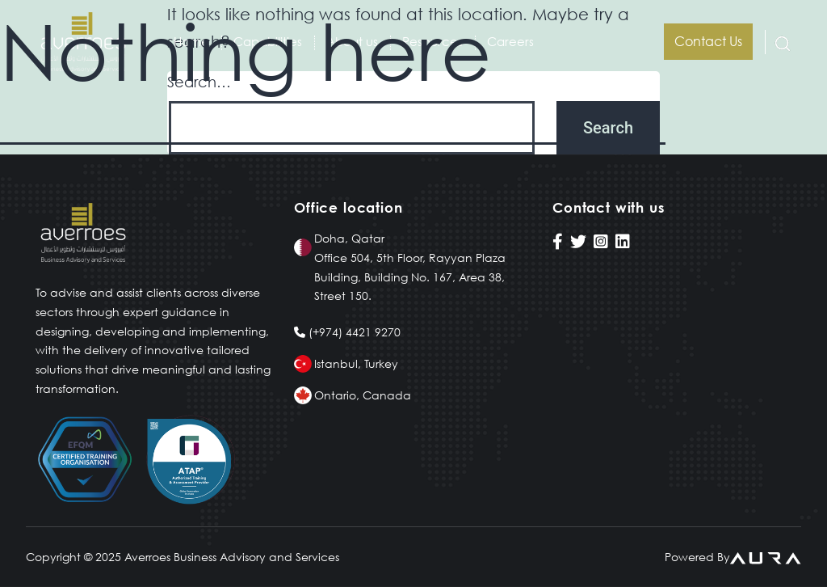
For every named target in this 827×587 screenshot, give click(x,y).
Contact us (708, 41)
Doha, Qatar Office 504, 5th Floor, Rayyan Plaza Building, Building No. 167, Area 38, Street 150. (410, 266)
